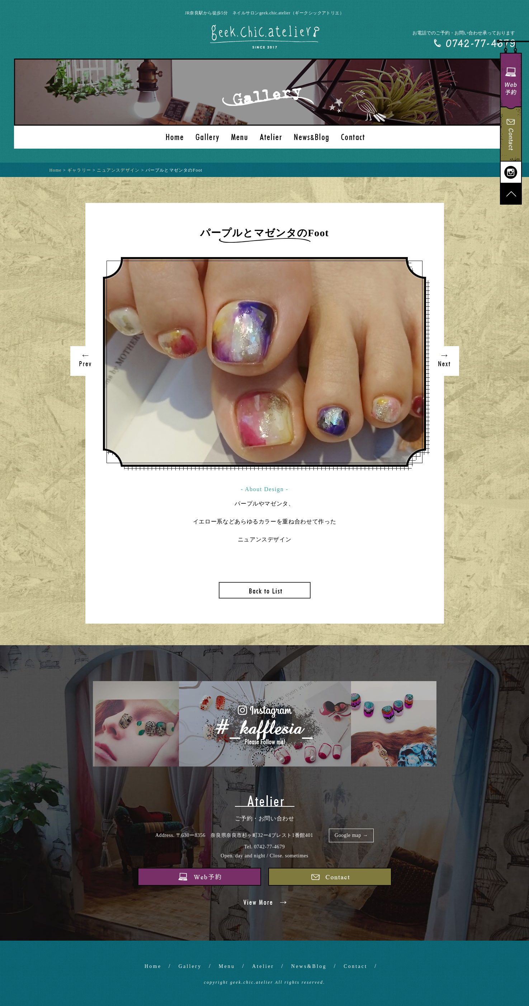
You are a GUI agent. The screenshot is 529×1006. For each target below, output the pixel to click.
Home (153, 966)
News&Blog (309, 966)
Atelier (263, 966)
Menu (227, 966)
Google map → (351, 835)
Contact (355, 966)
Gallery (190, 966)
